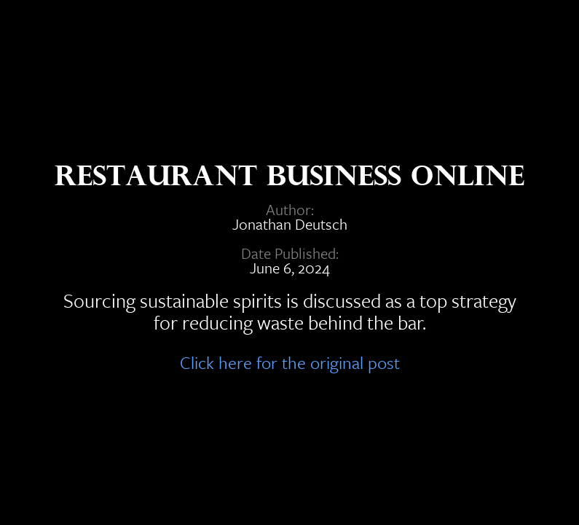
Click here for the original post (290, 360)
